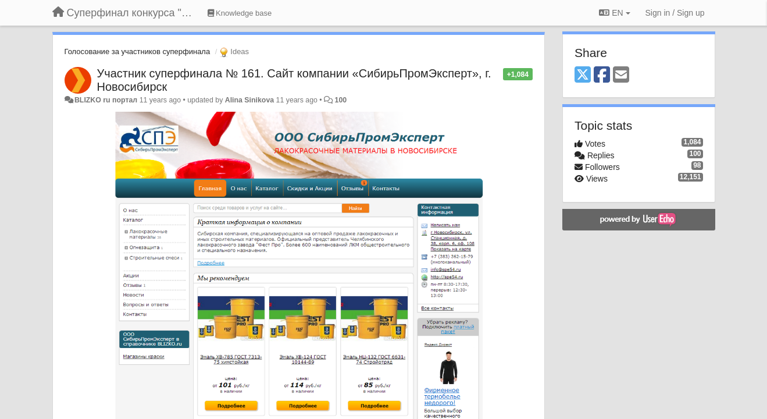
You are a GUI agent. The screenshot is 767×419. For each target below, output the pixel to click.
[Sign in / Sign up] (675, 13)
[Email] (621, 75)
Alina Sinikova (249, 100)
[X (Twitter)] (583, 75)
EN (614, 12)
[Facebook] (602, 75)
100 (341, 100)
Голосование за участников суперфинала (138, 51)
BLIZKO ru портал (105, 100)
